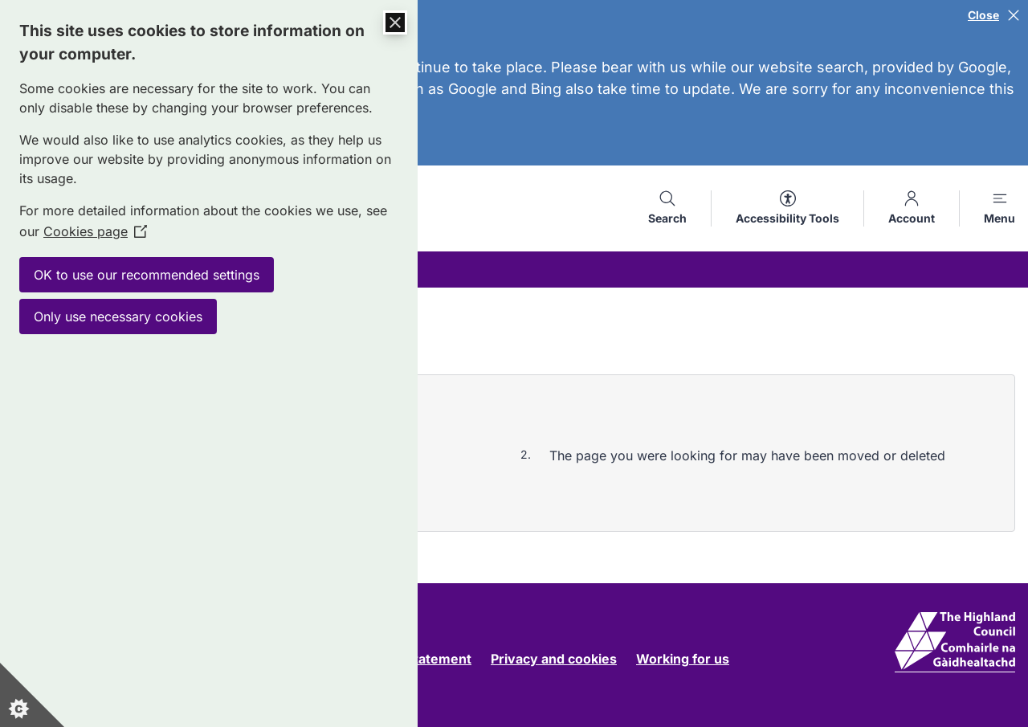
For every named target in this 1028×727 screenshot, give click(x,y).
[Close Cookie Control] (395, 22)
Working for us (682, 659)
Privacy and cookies (554, 659)
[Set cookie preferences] (32, 695)
